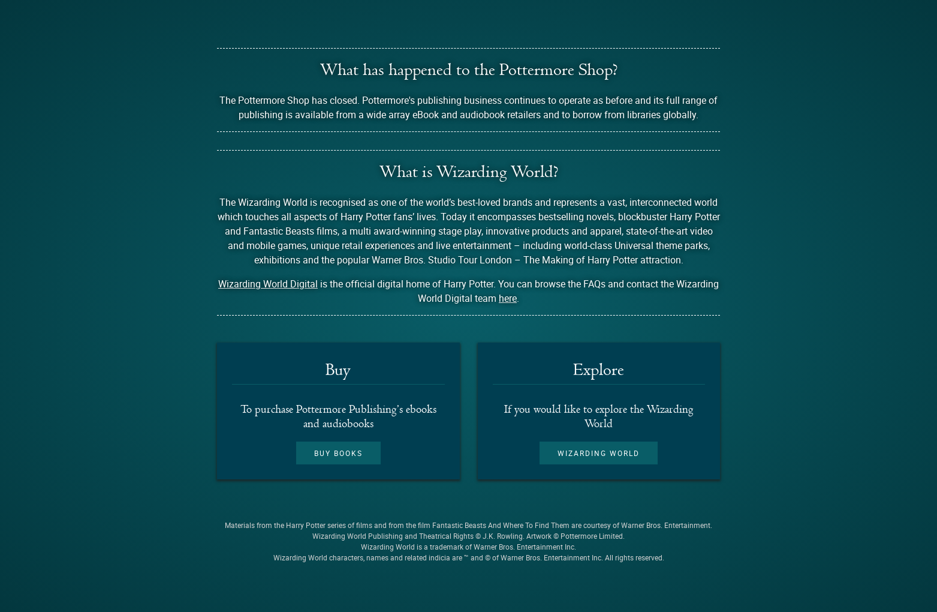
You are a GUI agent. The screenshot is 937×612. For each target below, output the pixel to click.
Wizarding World (599, 453)
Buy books (338, 453)
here (508, 298)
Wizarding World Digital (268, 283)
